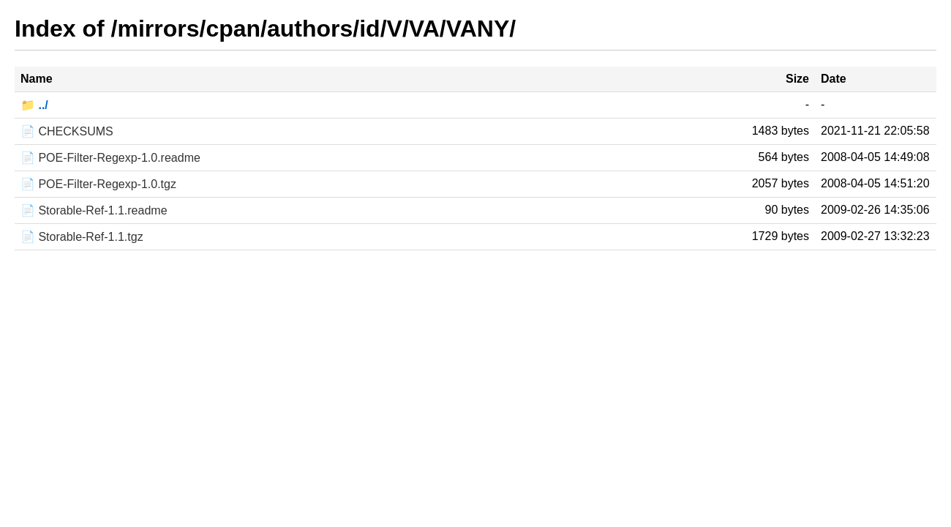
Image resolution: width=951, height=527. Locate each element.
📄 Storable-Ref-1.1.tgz (81, 237)
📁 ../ (34, 105)
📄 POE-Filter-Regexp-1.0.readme (110, 158)
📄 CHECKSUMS (66, 131)
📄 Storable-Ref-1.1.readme (94, 210)
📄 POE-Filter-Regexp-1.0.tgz (98, 184)
